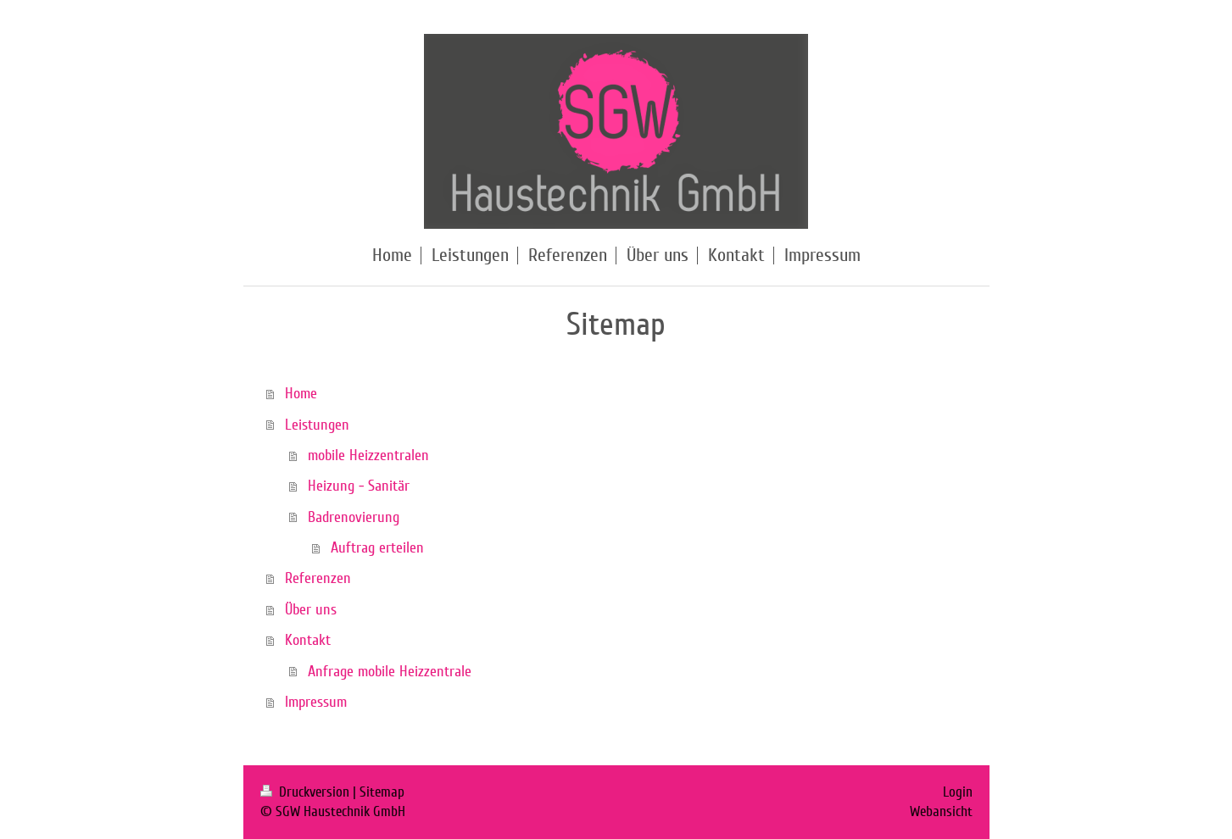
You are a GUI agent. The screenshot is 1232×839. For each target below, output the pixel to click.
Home (301, 393)
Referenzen (318, 578)
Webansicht (941, 811)
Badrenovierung (353, 517)
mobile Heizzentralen (368, 455)
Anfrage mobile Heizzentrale (389, 671)
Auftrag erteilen (377, 547)
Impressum (316, 701)
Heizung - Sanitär (359, 485)
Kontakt (308, 640)
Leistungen (317, 424)
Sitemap (382, 792)
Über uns (311, 609)
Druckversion (306, 792)
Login (958, 792)
